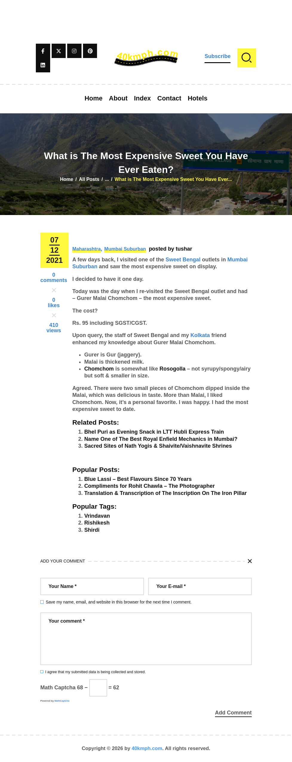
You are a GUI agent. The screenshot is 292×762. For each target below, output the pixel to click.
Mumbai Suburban (125, 249)
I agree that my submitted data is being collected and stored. (95, 672)
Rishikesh (97, 523)
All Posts (89, 179)
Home (66, 179)
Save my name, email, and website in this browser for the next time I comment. (119, 602)
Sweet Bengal (183, 260)
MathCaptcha (61, 700)
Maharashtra (86, 249)
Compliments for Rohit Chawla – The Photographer (149, 486)
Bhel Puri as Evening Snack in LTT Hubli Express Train (154, 432)
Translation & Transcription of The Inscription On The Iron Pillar (165, 493)
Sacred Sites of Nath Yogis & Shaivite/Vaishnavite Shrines (158, 446)
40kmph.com (147, 748)
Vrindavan (97, 516)
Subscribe (217, 56)
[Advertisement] (146, 13)
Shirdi (91, 530)
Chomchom (99, 369)
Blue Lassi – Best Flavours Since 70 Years (138, 479)
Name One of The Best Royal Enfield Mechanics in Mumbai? (160, 439)
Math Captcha (58, 688)
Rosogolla (172, 369)
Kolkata (200, 335)
